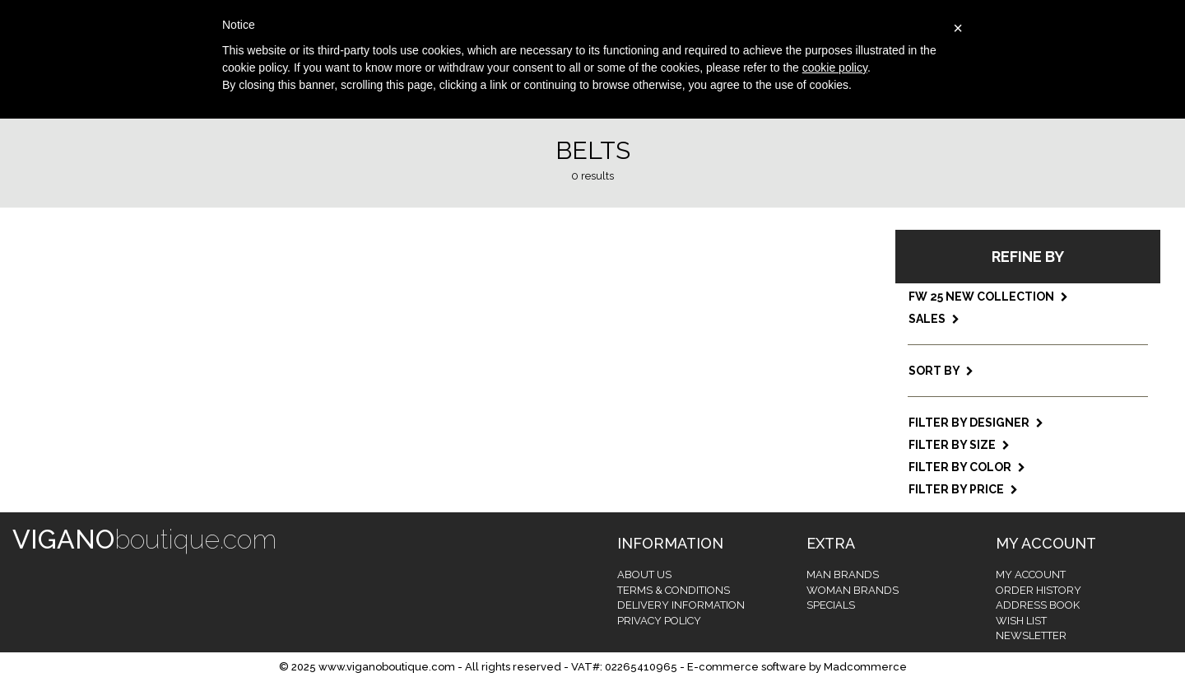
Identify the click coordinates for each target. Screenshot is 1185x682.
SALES (934, 318)
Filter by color (966, 467)
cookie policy (834, 67)
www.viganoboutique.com (386, 667)
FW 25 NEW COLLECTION (988, 296)
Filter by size (959, 444)
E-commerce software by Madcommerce (797, 667)
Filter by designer (975, 422)
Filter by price (963, 489)
